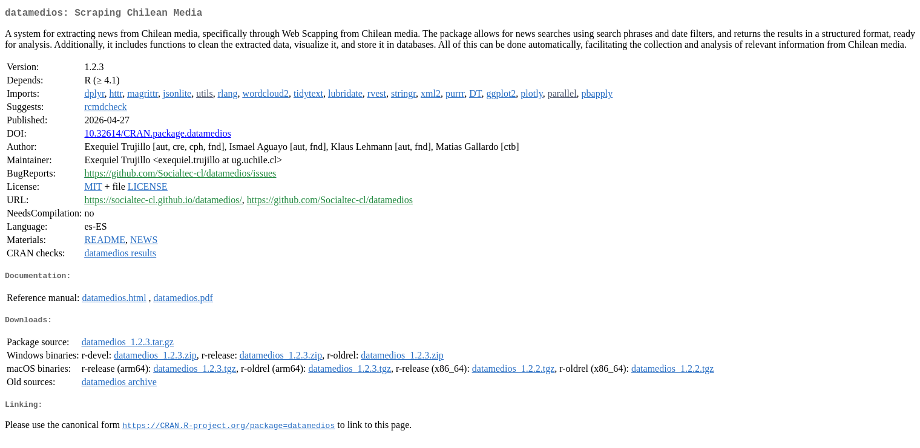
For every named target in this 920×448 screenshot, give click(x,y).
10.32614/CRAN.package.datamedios (157, 136)
